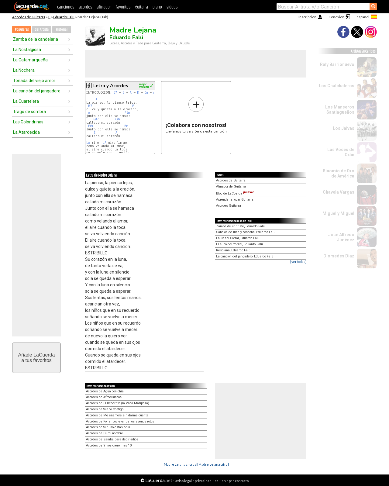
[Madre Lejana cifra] (213, 464)
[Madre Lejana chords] (180, 464)
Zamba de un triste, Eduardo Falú (240, 226)
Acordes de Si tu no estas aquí (108, 427)
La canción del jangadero (36, 90)
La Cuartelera (26, 101)
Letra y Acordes (110, 86)
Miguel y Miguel (338, 213)
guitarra (141, 7)
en (224, 481)
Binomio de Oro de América (338, 173)
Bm (126, 126)
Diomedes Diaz (338, 255)
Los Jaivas (343, 128)
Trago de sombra (29, 111)
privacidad (203, 481)
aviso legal (183, 481)
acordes (85, 7)
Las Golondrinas (28, 121)
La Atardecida (26, 132)
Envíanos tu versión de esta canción (196, 115)
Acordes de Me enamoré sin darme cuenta (117, 415)
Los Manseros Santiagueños (339, 110)
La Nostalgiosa (27, 49)
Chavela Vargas (338, 192)
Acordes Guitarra (228, 206)
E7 (115, 93)
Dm (146, 93)
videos (172, 7)
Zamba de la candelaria (35, 39)
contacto (242, 481)
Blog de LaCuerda (235, 193)
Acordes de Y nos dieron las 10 (109, 445)
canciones (65, 7)
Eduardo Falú (63, 17)
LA (88, 143)
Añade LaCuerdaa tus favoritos (36, 357)
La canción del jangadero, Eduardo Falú (244, 256)
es (217, 481)
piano (157, 7)
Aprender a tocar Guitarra (234, 200)
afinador (104, 7)
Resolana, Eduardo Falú (233, 250)
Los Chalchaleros (336, 85)
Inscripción (307, 17)
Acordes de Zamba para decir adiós (112, 439)
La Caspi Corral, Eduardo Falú (238, 238)
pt (230, 481)
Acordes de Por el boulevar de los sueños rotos (120, 421)
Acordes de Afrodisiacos (104, 397)
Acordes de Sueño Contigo (104, 409)
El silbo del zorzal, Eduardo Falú (239, 244)
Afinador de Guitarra (231, 186)
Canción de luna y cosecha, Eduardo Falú (245, 232)
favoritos (122, 7)
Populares (22, 30)
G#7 (96, 119)
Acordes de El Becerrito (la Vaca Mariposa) (117, 403)
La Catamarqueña (30, 59)
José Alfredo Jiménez (341, 237)
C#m (117, 119)
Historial (61, 30)
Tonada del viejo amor (34, 80)
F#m (127, 113)
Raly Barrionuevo (337, 64)
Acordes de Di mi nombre (104, 433)
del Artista (42, 30)
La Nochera (24, 70)
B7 (90, 106)
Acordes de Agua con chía (105, 391)
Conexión (336, 17)
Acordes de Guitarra (28, 17)
